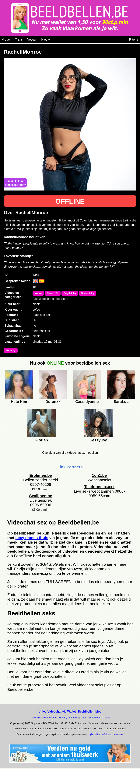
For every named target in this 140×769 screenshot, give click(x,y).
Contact (106, 717)
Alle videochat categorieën (50, 298)
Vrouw (6, 39)
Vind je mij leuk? (15, 182)
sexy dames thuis (32, 537)
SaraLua (121, 402)
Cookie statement (90, 717)
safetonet (106, 734)
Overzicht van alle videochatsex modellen (70, 452)
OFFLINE (70, 201)
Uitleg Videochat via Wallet (57, 711)
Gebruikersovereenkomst (43, 717)
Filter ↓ (133, 39)
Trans (19, 39)
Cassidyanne (87, 402)
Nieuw (45, 39)
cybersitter (94, 734)
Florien (41, 440)
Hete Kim (19, 402)
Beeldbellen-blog (90, 711)
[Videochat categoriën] (52, 39)
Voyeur (32, 39)
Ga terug (10, 350)
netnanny (118, 734)
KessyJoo (98, 440)
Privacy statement (69, 717)
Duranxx (53, 402)
